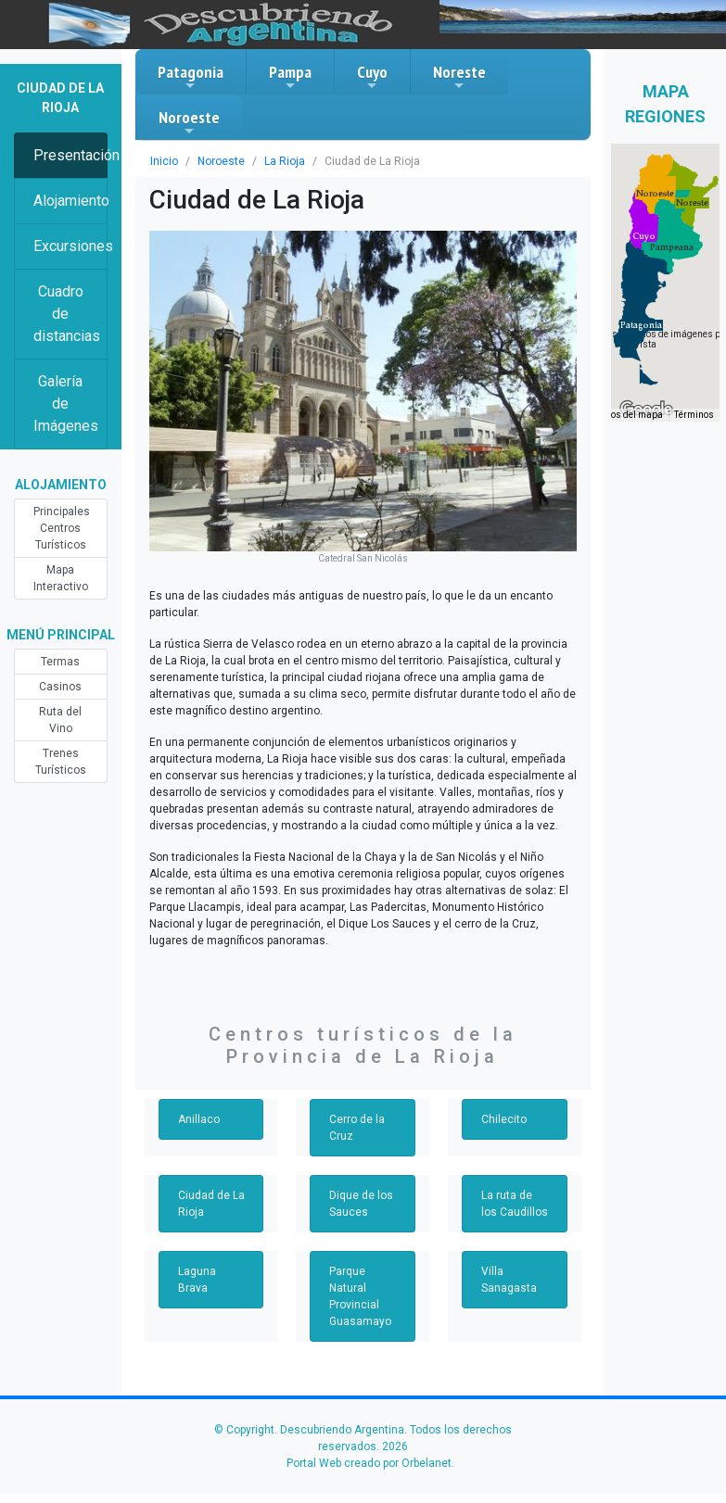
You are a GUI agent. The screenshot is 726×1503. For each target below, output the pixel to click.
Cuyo (372, 77)
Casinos (60, 686)
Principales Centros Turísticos (61, 528)
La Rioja (284, 161)
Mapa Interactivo (60, 578)
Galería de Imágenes (65, 404)
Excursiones (70, 246)
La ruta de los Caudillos (514, 1204)
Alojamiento (70, 200)
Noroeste (189, 122)
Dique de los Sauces (361, 1204)
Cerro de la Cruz (357, 1128)
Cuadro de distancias (66, 314)
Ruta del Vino (60, 720)
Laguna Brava (197, 1280)
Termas (60, 661)
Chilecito (504, 1119)
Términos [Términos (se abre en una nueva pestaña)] (694, 415)
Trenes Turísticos (60, 762)
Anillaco (199, 1119)
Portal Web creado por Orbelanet (369, 1463)
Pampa (290, 77)
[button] (641, 325)
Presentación (70, 155)
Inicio (164, 161)
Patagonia (190, 77)
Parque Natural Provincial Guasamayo (360, 1296)
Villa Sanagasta (509, 1280)
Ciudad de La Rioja (211, 1204)
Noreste (459, 77)
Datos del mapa (629, 415)
